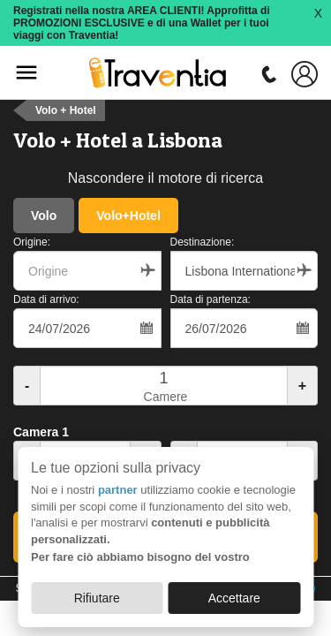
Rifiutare (97, 598)
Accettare (234, 598)
